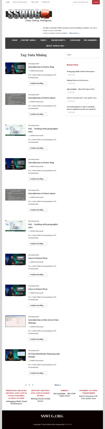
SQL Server (20, 398)
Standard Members (88, 393)
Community (64, 390)
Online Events (58, 40)
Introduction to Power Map (41, 67)
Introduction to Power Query (41, 98)
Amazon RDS (10, 393)
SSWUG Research (36, 71)
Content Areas (28, 40)
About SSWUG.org (55, 46)
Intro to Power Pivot (37, 258)
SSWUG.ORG (52, 415)
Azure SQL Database (42, 393)
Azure (17, 393)
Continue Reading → (37, 83)
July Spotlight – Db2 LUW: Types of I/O (81, 89)
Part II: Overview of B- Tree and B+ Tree (82, 98)
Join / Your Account (20, 2)
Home (14, 40)
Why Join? (35, 2)
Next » (58, 385)
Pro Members (90, 40)
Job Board (75, 40)
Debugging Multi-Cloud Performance (81, 71)
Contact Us (46, 2)
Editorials (12, 398)
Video (43, 40)
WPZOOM (68, 424)
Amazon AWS (22, 390)
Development (19, 396)
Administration (11, 390)
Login (8, 2)
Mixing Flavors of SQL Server (77, 80)
